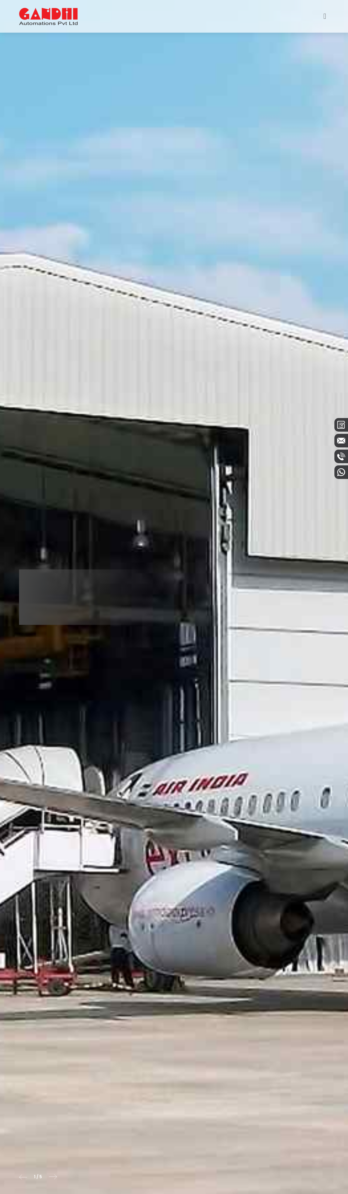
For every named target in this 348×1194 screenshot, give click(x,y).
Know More (53, 609)
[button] (23, 1177)
